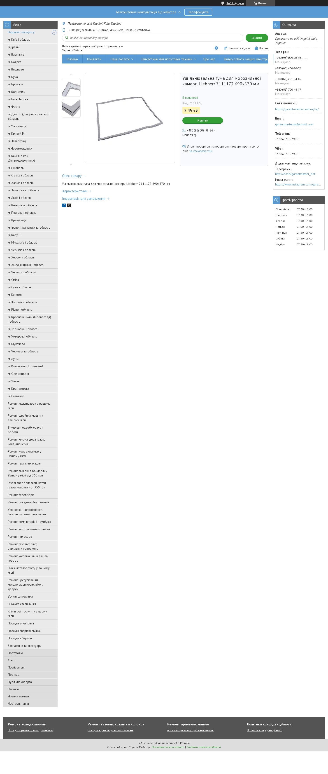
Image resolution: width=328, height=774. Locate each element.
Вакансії (13, 689)
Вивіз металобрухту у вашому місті (29, 570)
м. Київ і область (19, 40)
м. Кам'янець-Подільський (25, 366)
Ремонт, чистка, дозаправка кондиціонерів (26, 441)
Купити (203, 120)
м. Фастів (14, 107)
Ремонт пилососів (20, 537)
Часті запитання (18, 703)
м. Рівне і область (20, 309)
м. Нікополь (15, 168)
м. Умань (13, 381)
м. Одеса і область (20, 175)
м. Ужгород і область (22, 336)
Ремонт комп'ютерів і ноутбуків (29, 522)
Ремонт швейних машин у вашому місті (26, 417)
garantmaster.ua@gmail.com (294, 124)
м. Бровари (15, 84)
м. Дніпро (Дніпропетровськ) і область (28, 116)
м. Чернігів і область (21, 250)
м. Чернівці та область (23, 351)
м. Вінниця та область (22, 205)
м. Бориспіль (16, 92)
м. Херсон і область (21, 257)
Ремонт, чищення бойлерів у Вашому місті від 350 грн (27, 473)
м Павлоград (17, 141)
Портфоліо (15, 653)
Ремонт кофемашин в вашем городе (28, 558)
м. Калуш (14, 235)
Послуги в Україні (20, 638)
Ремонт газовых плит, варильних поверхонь (23, 546)
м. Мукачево (16, 344)
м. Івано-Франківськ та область (29, 227)
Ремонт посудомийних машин (28, 502)
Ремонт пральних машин (25, 463)
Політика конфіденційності (264, 730)
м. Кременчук (17, 220)
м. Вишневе (16, 69)
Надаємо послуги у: (21, 32)
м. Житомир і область (22, 302)
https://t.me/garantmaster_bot (295, 174)
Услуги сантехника (20, 596)
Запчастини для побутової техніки (166, 59)
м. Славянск (16, 396)
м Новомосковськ (20, 148)
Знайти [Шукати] (257, 38)
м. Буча (13, 77)
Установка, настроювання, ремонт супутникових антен (27, 512)
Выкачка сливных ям (22, 604)
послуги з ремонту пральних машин (190, 730)
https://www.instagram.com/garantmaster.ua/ (298, 184)
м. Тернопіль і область (23, 329)
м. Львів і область (19, 198)
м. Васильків (16, 54)
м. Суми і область (19, 287)
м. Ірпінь (13, 47)
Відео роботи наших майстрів (246, 59)
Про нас (13, 675)
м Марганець (17, 126)
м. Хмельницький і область (26, 265)
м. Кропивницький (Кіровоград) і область (29, 319)
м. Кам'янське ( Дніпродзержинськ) (21, 158)
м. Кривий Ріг (17, 133)
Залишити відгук (239, 48)
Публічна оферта (20, 682)
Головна (72, 59)
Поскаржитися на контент (168, 747)
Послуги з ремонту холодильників (30, 730)
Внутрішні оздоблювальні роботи (25, 429)
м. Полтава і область (22, 213)
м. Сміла (13, 280)
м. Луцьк (13, 359)
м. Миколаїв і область (22, 242)
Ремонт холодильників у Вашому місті (24, 453)
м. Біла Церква (18, 99)
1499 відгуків (235, 3)
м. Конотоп (15, 295)
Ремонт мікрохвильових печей (29, 529)
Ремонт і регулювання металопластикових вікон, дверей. (25, 584)
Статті (11, 660)
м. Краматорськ (18, 389)
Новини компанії (19, 696)
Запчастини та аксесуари (25, 646)
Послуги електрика (21, 623)
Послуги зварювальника (24, 631)
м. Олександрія (18, 374)
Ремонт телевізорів (21, 495)
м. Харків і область (20, 183)
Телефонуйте (198, 12)
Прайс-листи (16, 667)
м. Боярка (14, 62)
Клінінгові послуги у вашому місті (27, 613)
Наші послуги (120, 59)
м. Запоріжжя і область (23, 190)
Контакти (94, 59)
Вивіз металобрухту (293, 59)
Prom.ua (185, 743)
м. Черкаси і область (22, 272)
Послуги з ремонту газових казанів (110, 730)
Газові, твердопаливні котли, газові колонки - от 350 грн (27, 485)
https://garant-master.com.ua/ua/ (297, 109)
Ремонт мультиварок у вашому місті (29, 405)
